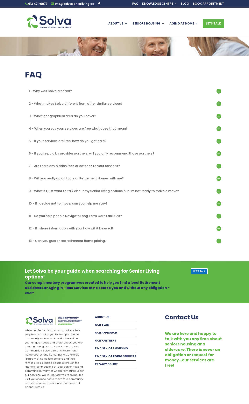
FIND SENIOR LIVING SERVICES (115, 356)
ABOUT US (116, 23)
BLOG (185, 4)
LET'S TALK (199, 271)
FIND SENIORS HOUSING (111, 348)
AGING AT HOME (181, 23)
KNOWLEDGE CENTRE (157, 4)
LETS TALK (213, 23)
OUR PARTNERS (105, 341)
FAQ (135, 4)
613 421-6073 (37, 4)
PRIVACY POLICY (106, 364)
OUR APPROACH (106, 333)
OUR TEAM (102, 325)
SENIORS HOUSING (146, 23)
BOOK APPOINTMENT (208, 4)
